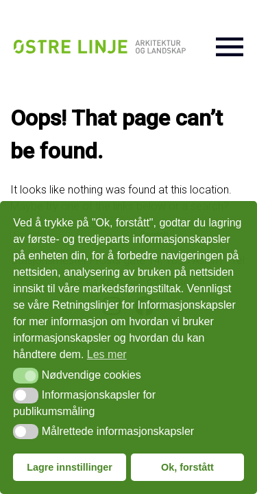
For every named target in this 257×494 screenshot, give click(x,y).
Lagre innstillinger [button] (69, 467)
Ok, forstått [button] (187, 467)
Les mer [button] (107, 354)
